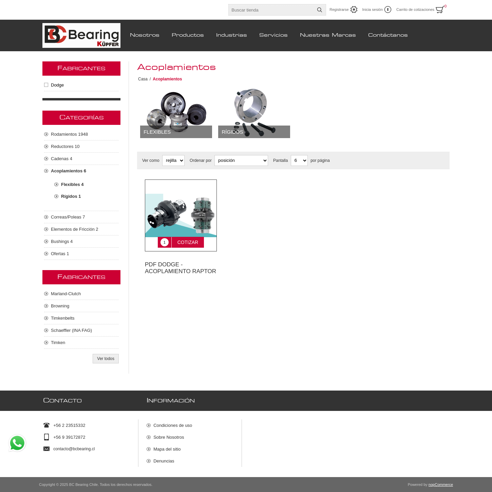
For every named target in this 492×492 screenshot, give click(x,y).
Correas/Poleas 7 (68, 217)
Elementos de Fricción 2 (74, 229)
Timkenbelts (63, 318)
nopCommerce (441, 484)
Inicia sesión (372, 9)
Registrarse (338, 9)
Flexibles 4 (72, 184)
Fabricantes (81, 68)
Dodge (57, 85)
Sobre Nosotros (168, 437)
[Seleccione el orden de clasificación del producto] (241, 160)
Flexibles (157, 132)
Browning (60, 305)
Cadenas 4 (61, 158)
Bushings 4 (62, 241)
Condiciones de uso (172, 425)
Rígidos (232, 132)
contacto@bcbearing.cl (74, 449)
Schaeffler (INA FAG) (71, 330)
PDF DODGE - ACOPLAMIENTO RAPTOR (180, 263)
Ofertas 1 (60, 253)
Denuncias (163, 460)
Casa (143, 79)
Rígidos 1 (71, 196)
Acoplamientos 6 (68, 170)
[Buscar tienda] (271, 9)
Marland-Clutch (66, 293)
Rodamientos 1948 (69, 134)
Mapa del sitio (167, 449)
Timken (58, 342)
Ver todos (105, 358)
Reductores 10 (65, 146)
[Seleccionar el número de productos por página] (299, 160)
